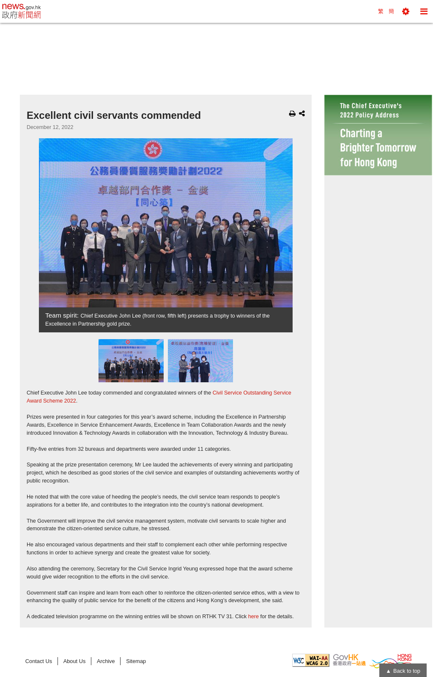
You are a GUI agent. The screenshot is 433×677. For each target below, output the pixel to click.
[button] (406, 11)
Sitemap (136, 661)
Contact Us (38, 661)
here (253, 616)
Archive (106, 661)
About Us (74, 661)
